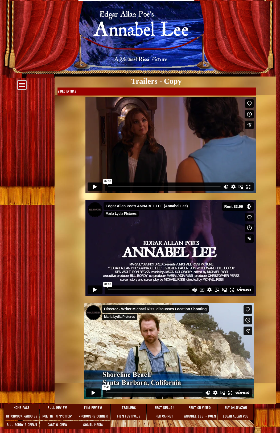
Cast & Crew (57, 424)
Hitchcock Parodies (21, 416)
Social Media (93, 424)
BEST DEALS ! (164, 407)
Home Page (22, 407)
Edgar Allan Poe (235, 416)
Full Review (57, 407)
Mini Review (93, 407)
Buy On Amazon (235, 407)
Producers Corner (93, 416)
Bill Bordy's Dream (22, 424)
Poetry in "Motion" (57, 416)
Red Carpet (164, 416)
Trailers (129, 407)
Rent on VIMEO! (199, 407)
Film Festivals (128, 416)
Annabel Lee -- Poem (200, 416)
